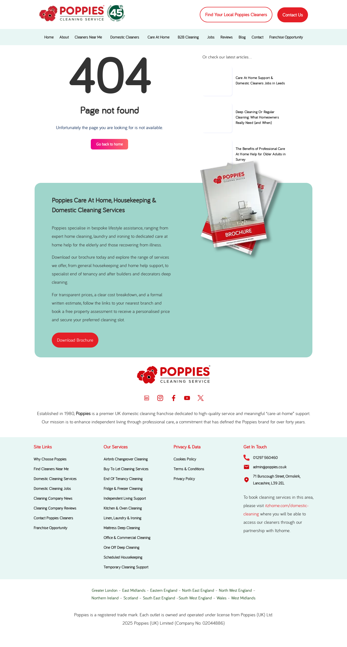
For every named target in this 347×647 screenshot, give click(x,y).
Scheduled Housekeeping (123, 557)
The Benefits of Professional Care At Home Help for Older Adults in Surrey (261, 154)
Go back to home (109, 144)
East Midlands (134, 590)
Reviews (226, 37)
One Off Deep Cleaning (121, 547)
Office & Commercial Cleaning (127, 537)
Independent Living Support (125, 498)
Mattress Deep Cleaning (122, 527)
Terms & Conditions (189, 468)
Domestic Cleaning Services (55, 478)
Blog (242, 37)
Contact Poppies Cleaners (53, 517)
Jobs (210, 37)
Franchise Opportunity (286, 37)
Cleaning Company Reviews (55, 508)
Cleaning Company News (53, 498)
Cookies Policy (185, 459)
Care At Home (158, 37)
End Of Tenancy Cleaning (123, 478)
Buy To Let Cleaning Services (126, 468)
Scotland (130, 598)
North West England (235, 590)
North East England (198, 590)
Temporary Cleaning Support (126, 567)
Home (48, 37)
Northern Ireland (105, 598)
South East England (159, 598)
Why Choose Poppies (50, 459)
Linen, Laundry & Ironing (122, 517)
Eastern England (163, 590)
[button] (89, 37)
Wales (222, 598)
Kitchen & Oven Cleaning (123, 508)
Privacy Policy (184, 478)
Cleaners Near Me (88, 37)
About (64, 37)
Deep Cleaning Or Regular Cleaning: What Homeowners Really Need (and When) (257, 117)
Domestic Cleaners (124, 37)
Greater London (105, 590)
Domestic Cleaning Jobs (52, 488)
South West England (195, 598)
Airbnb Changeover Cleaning (126, 459)
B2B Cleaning (188, 37)
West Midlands (243, 598)
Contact (257, 37)
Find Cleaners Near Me (51, 468)
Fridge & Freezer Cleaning (123, 488)
